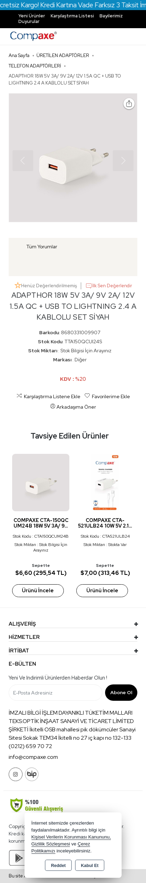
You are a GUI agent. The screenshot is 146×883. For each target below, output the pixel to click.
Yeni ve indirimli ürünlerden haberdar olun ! (58, 677)
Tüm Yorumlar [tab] (41, 246)
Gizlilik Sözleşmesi (50, 843)
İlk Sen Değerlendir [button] (108, 285)
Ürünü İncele (38, 590)
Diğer (81, 359)
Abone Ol (121, 692)
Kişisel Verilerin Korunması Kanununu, (71, 837)
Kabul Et (89, 865)
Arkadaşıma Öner (73, 406)
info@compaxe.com (33, 757)
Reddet (58, 865)
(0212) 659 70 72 (30, 746)
